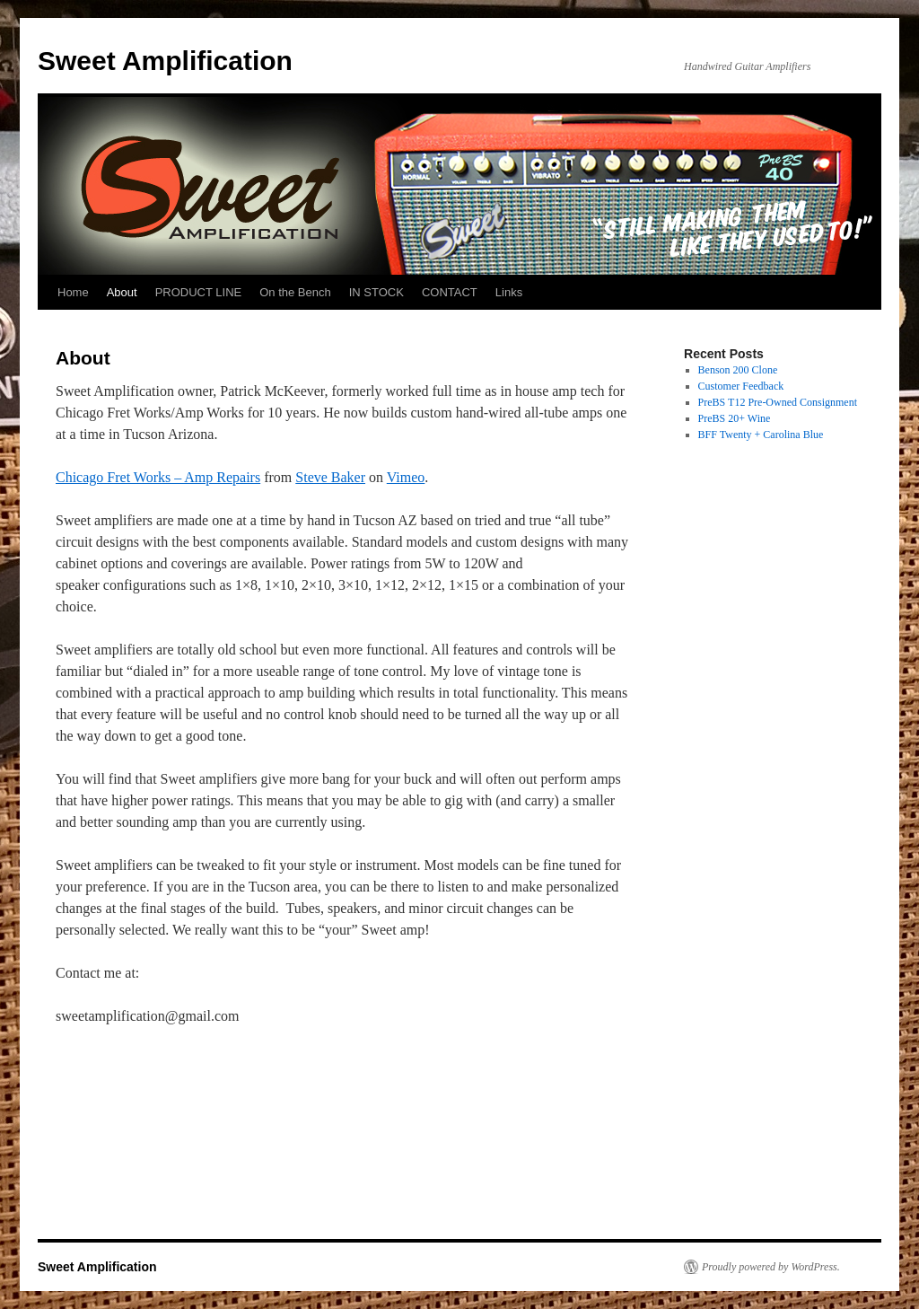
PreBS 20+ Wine (734, 418)
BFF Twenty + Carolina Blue (761, 434)
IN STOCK (376, 292)
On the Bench (295, 292)
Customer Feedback (741, 386)
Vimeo (406, 477)
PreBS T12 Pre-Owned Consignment (777, 402)
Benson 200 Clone (738, 370)
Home (73, 292)
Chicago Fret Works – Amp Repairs (158, 477)
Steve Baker (330, 477)
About (122, 292)
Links (508, 292)
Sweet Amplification (165, 60)
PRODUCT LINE (198, 292)
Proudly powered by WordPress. (771, 1267)
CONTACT (449, 292)
